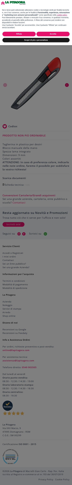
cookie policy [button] (62, 15)
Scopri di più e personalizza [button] (36, 40)
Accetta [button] (53, 34)
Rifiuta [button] (19, 34)
